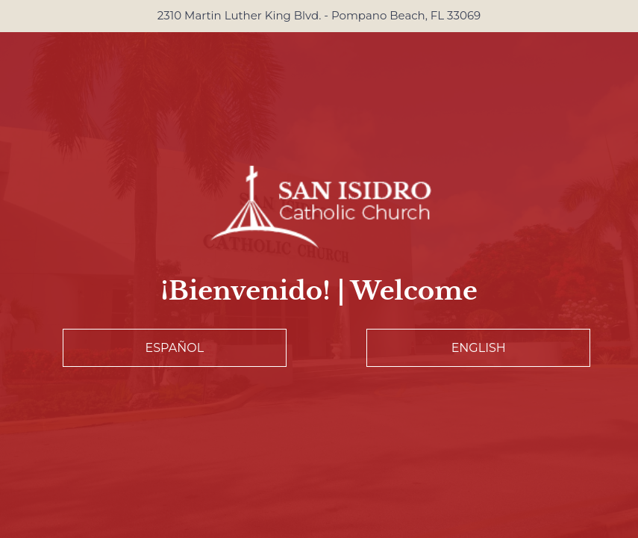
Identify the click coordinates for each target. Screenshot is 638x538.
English (478, 348)
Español (174, 348)
